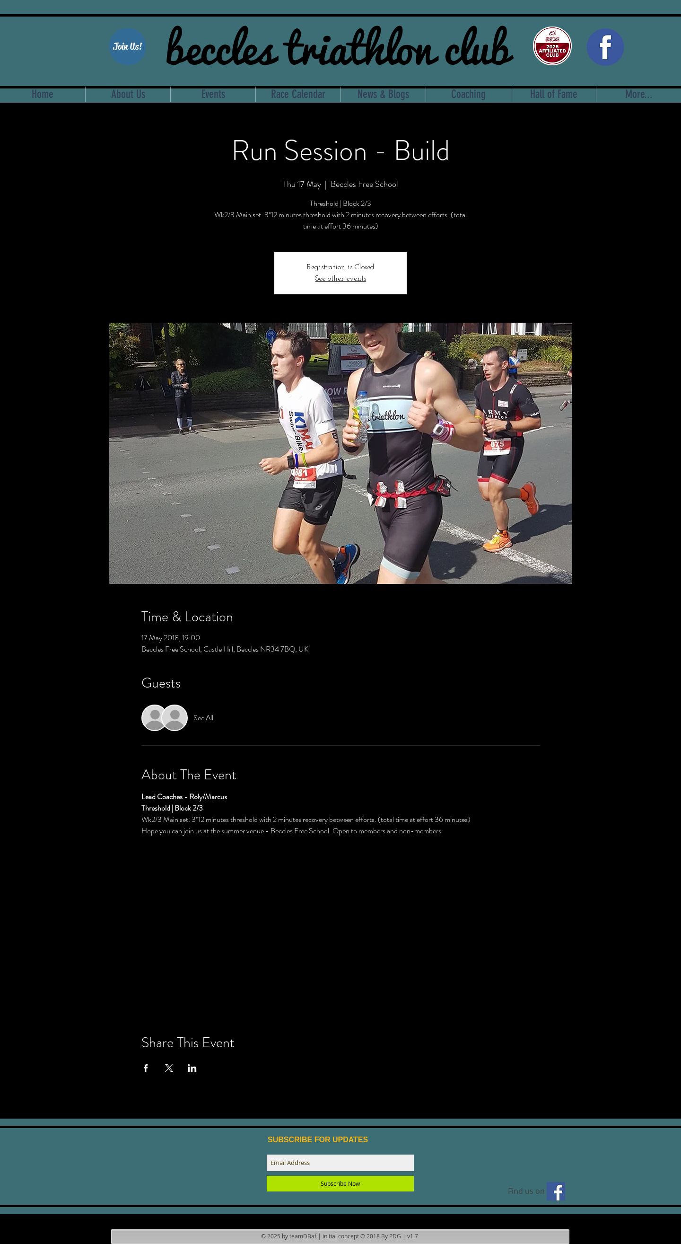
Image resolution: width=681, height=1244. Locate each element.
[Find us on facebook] (556, 1191)
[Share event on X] (169, 1068)
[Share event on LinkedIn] (192, 1068)
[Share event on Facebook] (145, 1068)
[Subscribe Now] (340, 1183)
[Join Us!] (127, 46)
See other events (340, 278)
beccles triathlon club (337, 45)
